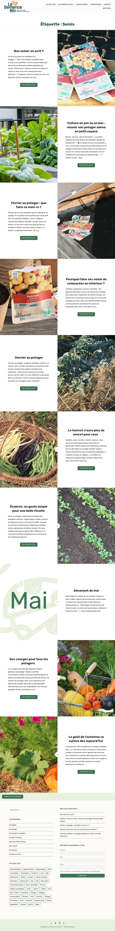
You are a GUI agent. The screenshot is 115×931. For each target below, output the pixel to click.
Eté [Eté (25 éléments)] (37, 881)
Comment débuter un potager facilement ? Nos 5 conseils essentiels (80, 835)
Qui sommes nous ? (66, 4)
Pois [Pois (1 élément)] (32, 897)
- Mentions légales (69, 927)
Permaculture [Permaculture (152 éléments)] (15, 897)
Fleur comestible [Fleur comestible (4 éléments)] (32, 885)
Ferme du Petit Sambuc (17, 842)
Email (62, 864)
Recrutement (82, 4)
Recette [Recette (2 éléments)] (29, 900)
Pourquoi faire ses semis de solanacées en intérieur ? (79, 829)
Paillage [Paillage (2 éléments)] (42, 893)
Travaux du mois (15, 854)
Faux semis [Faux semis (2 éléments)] (45, 881)
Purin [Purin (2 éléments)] (22, 900)
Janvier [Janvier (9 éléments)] (36, 889)
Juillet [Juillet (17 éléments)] (43, 889)
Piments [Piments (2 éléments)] (25, 897)
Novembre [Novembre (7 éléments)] (24, 893)
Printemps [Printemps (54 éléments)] (13, 900)
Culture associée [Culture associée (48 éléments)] (41, 877)
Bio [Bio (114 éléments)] (47, 873)
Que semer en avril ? (67, 814)
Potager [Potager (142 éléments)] (47, 897)
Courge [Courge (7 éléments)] (30, 877)
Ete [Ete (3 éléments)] (32, 881)
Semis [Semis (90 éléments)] (49, 900)
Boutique (107, 8)
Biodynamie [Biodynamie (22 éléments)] (14, 877)
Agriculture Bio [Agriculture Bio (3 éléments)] (15, 869)
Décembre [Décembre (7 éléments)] (13, 881)
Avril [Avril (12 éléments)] (42, 873)
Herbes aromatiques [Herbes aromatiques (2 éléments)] (17, 889)
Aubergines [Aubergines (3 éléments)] (25, 873)
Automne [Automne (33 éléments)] (35, 873)
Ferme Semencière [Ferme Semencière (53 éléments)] (16, 885)
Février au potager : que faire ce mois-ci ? (74, 825)
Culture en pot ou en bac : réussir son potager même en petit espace (81, 820)
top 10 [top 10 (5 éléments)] (30, 904)
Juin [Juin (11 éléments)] (49, 889)
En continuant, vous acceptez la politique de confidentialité (80, 871)
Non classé (13, 846)
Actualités (51, 4)
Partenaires (95, 4)
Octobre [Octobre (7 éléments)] (34, 893)
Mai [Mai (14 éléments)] (11, 893)
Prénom (62, 850)
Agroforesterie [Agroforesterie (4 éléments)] (28, 869)
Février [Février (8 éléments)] (42, 885)
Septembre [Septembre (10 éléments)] (14, 904)
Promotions (13, 850)
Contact (107, 4)
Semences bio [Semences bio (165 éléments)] (39, 900)
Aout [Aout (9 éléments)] (49, 869)
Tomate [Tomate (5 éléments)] (23, 904)
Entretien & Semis (15, 837)
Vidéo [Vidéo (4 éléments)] (37, 904)
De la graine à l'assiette (17, 833)
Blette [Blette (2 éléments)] (23, 877)
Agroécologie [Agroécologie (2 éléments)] (40, 869)
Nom (61, 857)
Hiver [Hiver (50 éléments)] (29, 889)
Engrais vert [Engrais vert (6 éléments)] (24, 881)
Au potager (13, 829)
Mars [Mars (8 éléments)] (17, 893)
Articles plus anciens (12, 796)
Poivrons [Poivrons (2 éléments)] (39, 897)
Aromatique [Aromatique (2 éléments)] (14, 873)
